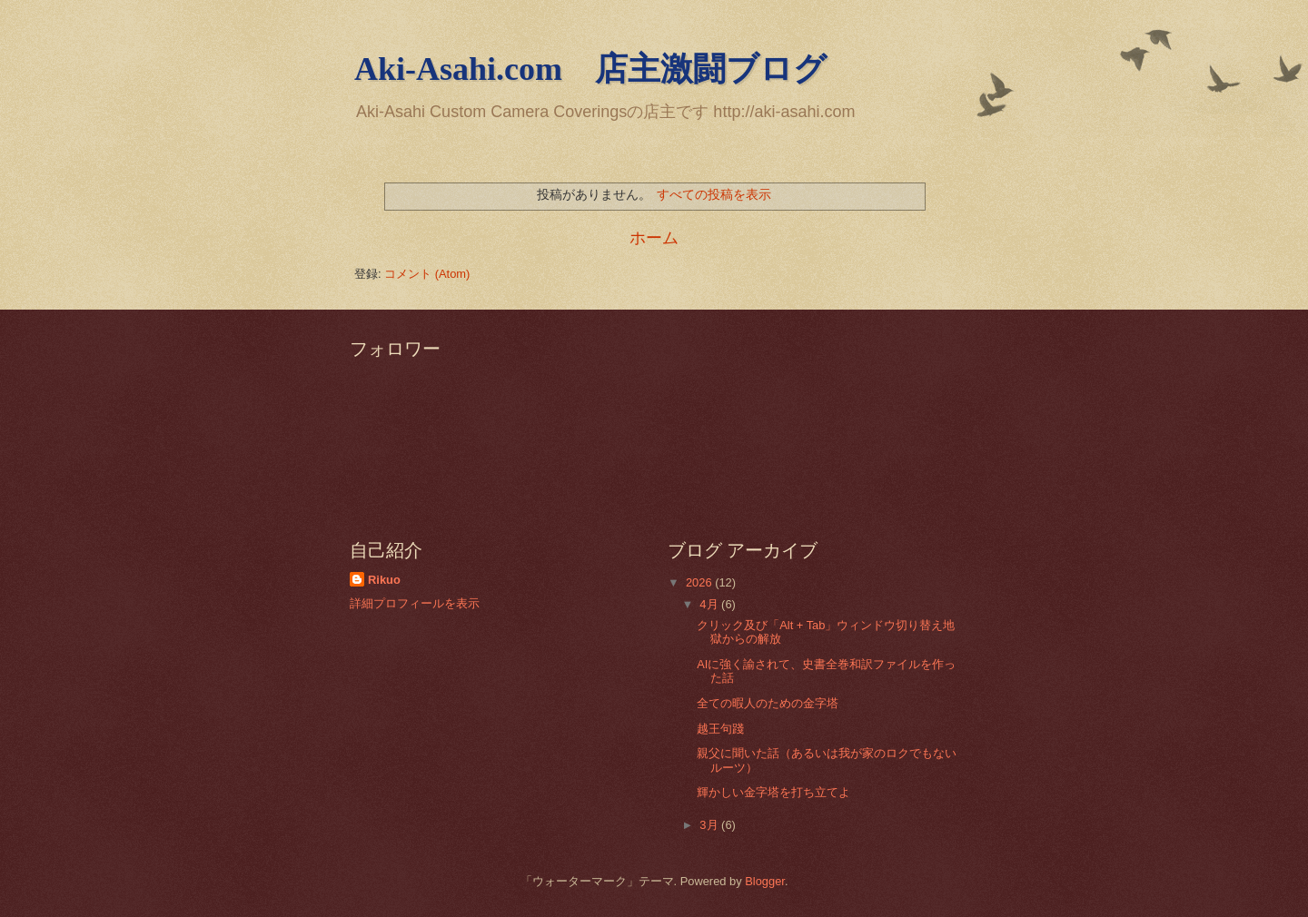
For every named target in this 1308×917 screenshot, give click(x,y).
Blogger (765, 881)
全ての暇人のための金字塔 (767, 703)
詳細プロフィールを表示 (415, 603)
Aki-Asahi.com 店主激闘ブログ (590, 69)
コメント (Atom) (427, 274)
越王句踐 (720, 728)
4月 (710, 604)
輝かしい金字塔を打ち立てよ (773, 792)
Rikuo (384, 580)
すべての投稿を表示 (714, 194)
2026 (700, 582)
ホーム (654, 238)
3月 (710, 825)
